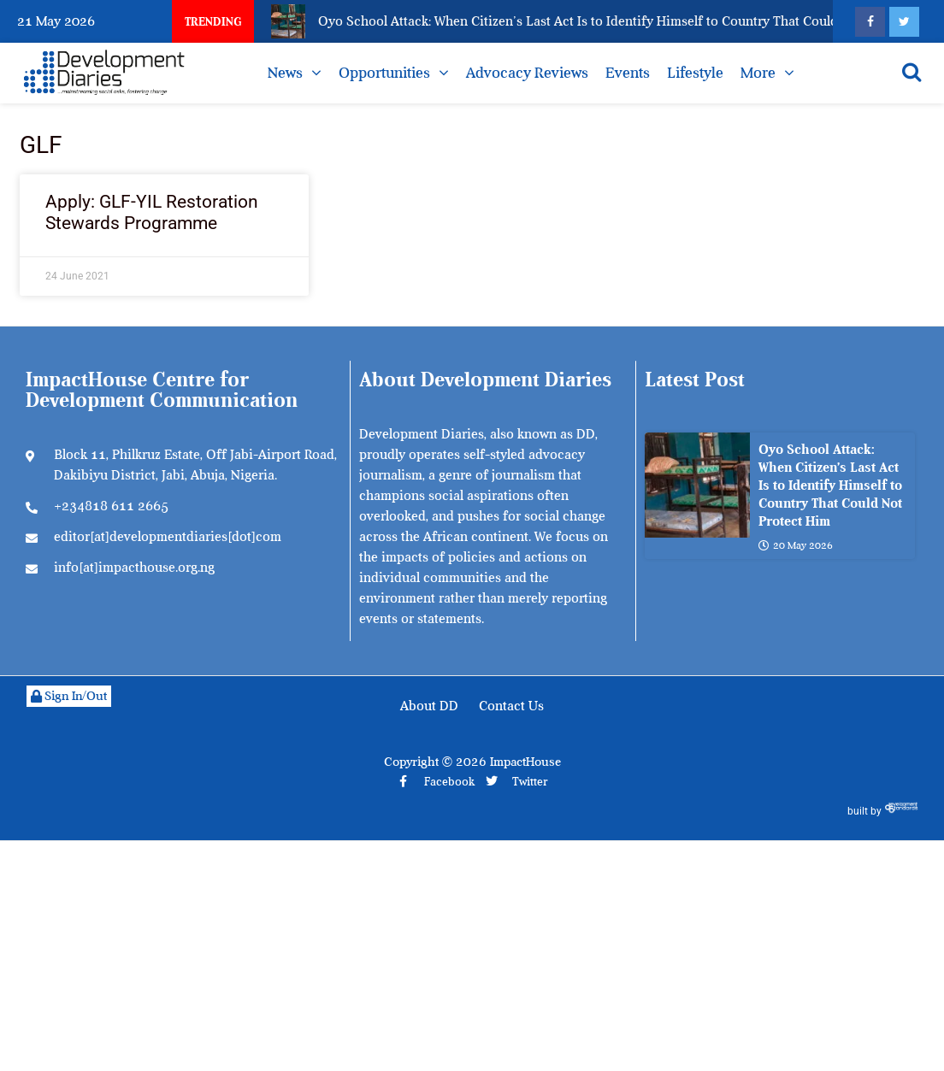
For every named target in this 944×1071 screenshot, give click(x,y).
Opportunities (384, 72)
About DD (429, 706)
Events (627, 72)
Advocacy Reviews (527, 72)
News (285, 72)
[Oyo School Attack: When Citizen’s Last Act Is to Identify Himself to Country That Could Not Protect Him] (697, 485)
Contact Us (511, 706)
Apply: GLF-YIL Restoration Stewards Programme (151, 212)
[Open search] (911, 72)
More (758, 72)
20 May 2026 (795, 545)
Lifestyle (695, 72)
